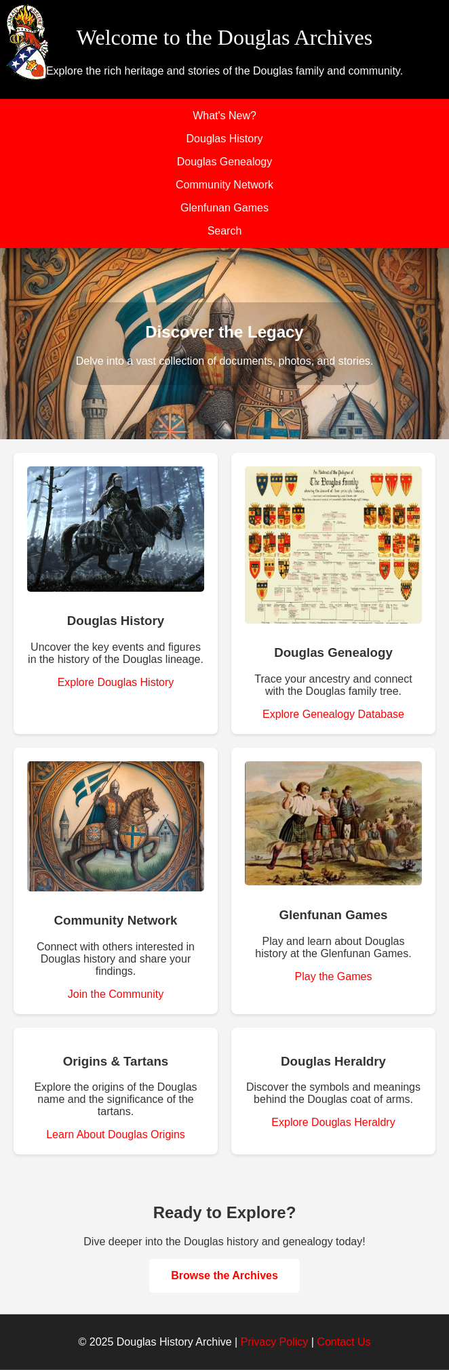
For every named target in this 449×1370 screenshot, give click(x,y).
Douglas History (225, 138)
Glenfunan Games (224, 208)
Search (225, 231)
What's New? (224, 115)
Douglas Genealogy (225, 161)
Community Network (224, 184)
